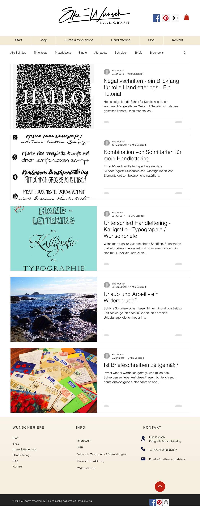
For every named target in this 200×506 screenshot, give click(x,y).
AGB (80, 447)
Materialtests (63, 52)
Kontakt (17, 466)
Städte (83, 52)
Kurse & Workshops (25, 449)
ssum (88, 440)
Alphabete (100, 52)
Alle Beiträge (18, 52)
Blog (15, 461)
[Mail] (143, 459)
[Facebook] (156, 18)
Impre (81, 440)
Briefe (138, 52)
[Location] (143, 439)
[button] (186, 17)
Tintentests (40, 52)
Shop (16, 443)
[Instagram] (175, 18)
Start (16, 438)
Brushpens (157, 52)
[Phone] (143, 449)
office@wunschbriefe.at (171, 459)
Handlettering (21, 455)
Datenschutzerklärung (90, 461)
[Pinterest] (166, 18)
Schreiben (121, 52)
